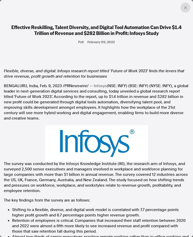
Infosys (100, 86)
